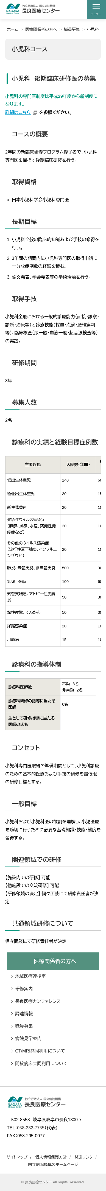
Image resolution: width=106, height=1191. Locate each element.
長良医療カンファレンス (37, 1001)
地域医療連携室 (30, 976)
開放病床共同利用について (41, 1063)
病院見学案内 (28, 1038)
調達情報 (24, 1013)
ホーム (12, 29)
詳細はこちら (18, 112)
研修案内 (24, 989)
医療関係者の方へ (41, 29)
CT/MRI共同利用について (40, 1051)
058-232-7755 (30, 1128)
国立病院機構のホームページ (53, 1164)
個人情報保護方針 (51, 1157)
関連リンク (83, 1157)
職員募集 (72, 29)
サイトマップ (17, 1157)
